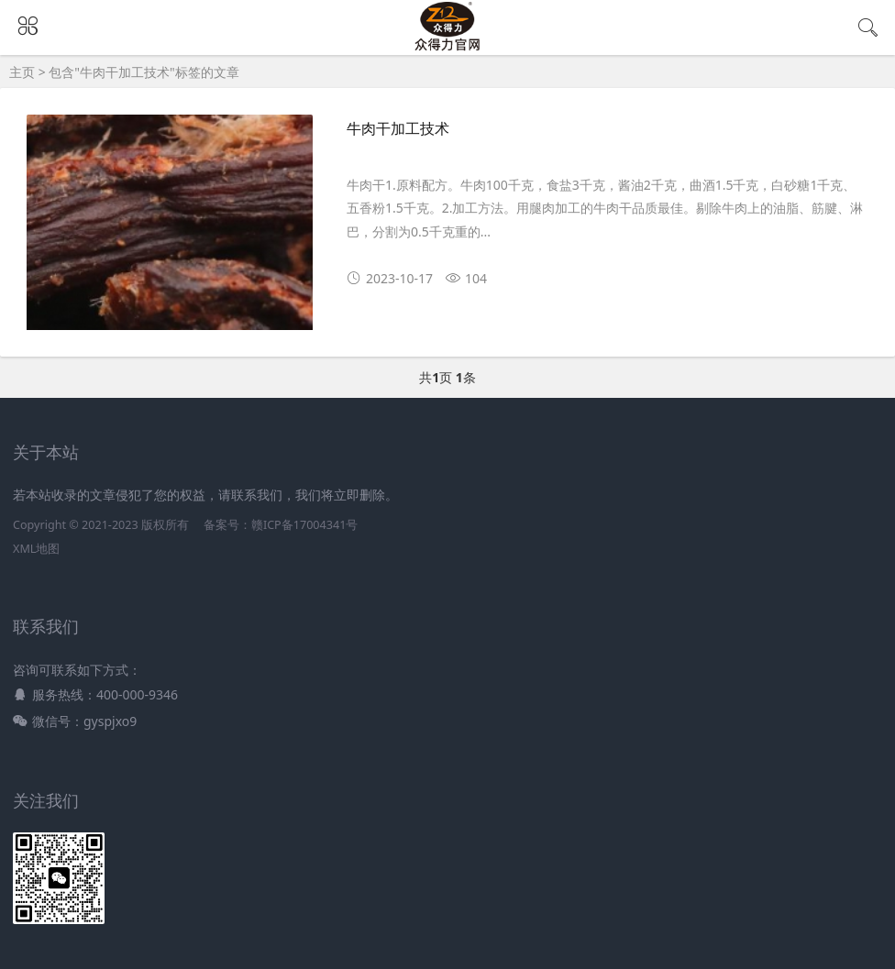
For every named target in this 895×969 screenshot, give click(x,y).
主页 (22, 72)
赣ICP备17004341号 (304, 525)
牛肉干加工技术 (398, 129)
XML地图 (36, 548)
